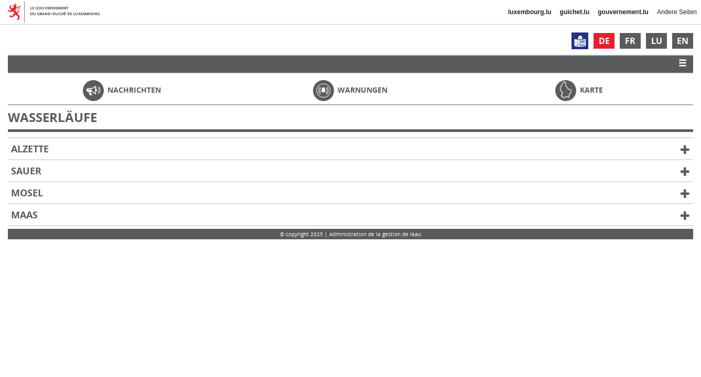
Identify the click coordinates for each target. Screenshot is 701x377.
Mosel (350, 193)
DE (604, 41)
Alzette (350, 149)
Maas (350, 215)
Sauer (350, 171)
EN (682, 41)
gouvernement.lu (623, 12)
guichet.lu (575, 12)
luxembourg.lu (530, 12)
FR (630, 41)
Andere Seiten (677, 12)
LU (656, 41)
